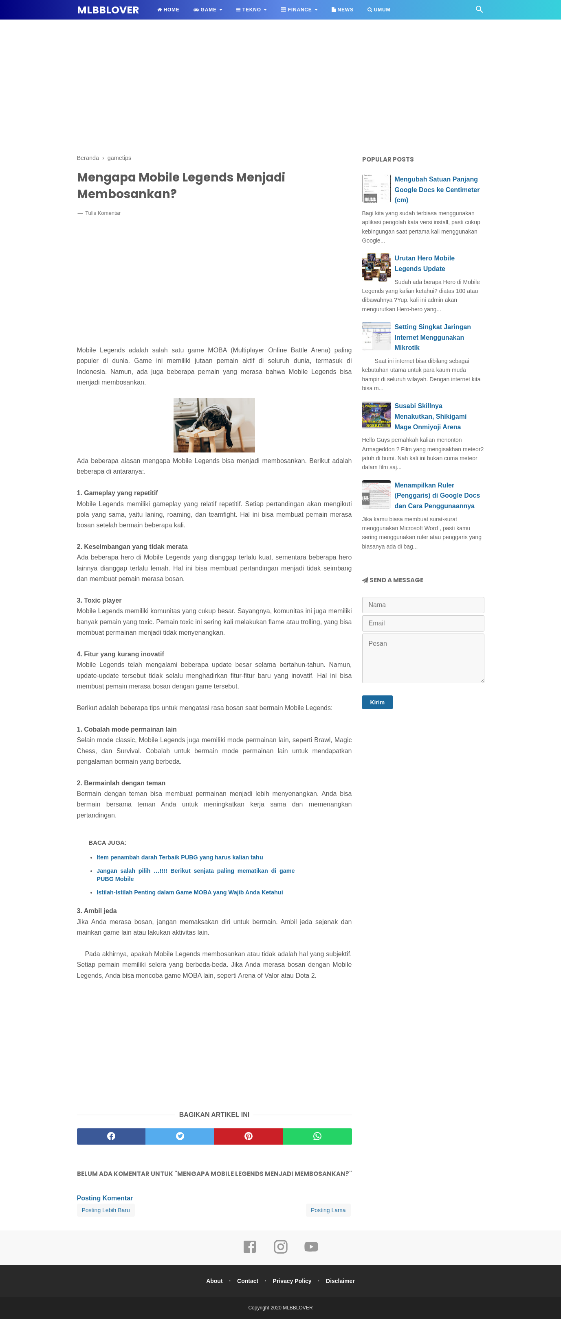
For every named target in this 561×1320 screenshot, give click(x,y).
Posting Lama (328, 1211)
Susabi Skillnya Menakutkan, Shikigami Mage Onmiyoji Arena (431, 416)
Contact (247, 1282)
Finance (296, 10)
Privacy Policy (292, 1282)
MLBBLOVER (108, 10)
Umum (378, 10)
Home (168, 10)
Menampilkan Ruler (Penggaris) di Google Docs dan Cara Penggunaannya (437, 495)
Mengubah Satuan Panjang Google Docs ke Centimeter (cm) (437, 189)
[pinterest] (248, 1138)
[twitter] (179, 1138)
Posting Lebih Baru (106, 1211)
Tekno (248, 10)
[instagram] (281, 1254)
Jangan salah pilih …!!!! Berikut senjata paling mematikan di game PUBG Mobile (196, 876)
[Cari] (479, 11)
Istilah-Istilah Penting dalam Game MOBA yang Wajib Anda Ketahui (190, 893)
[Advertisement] (280, 85)
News (343, 10)
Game (205, 10)
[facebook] (111, 1138)
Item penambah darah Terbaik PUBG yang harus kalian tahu (180, 858)
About (213, 1282)
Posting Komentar (105, 1199)
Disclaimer (341, 1282)
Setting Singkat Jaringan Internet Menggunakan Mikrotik (433, 337)
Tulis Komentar (103, 214)
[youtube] (311, 1254)
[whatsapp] (317, 1138)
